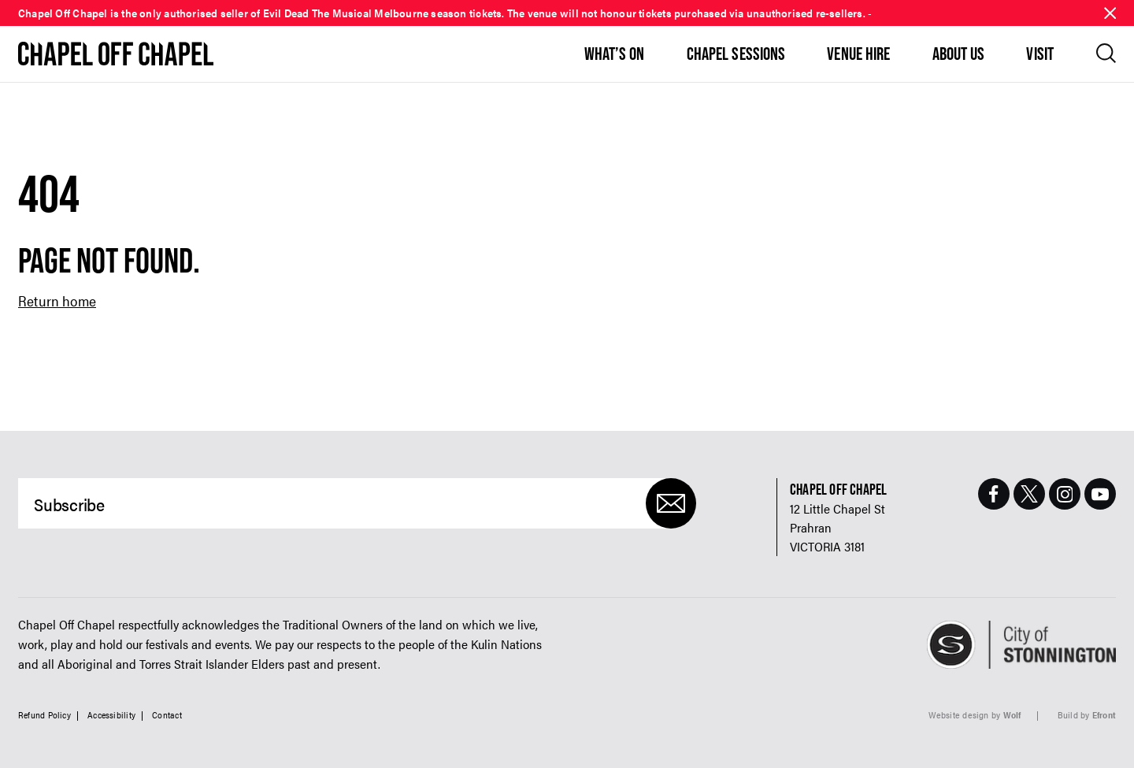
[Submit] (671, 503)
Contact (167, 715)
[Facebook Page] (994, 494)
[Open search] (1106, 53)
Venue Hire (858, 53)
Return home (57, 300)
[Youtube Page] (1100, 494)
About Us (958, 53)
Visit (1040, 53)
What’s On (614, 53)
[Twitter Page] (1029, 494)
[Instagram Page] (1064, 494)
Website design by (974, 715)
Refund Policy (44, 715)
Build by (1087, 715)
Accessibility (111, 715)
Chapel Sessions (736, 53)
